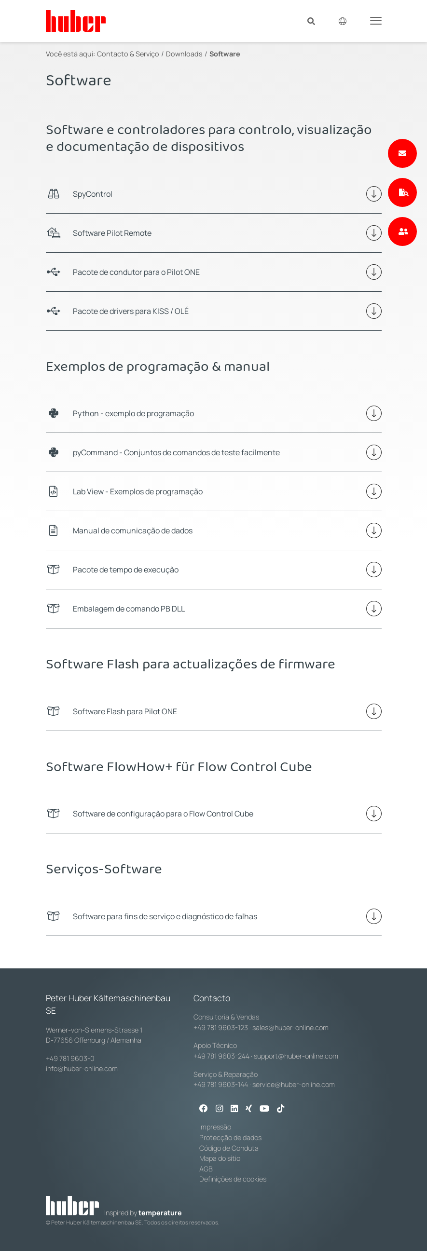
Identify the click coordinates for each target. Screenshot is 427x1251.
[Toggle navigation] (376, 20)
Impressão (215, 1126)
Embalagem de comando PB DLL (129, 608)
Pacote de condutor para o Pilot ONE (136, 272)
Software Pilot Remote (112, 233)
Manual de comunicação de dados (133, 530)
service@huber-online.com (293, 1084)
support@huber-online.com (296, 1056)
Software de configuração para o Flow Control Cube (163, 813)
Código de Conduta (229, 1148)
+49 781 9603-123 (220, 1027)
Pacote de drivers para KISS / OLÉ (131, 311)
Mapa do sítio (219, 1158)
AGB (206, 1168)
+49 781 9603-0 (70, 1058)
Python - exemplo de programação (133, 413)
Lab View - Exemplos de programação (138, 491)
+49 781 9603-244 (221, 1056)
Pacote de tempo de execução (126, 569)
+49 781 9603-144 (220, 1084)
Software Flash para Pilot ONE (125, 711)
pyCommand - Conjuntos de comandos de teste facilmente (176, 452)
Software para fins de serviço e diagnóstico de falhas (165, 916)
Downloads (184, 53)
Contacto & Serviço (128, 53)
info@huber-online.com (82, 1068)
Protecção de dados (230, 1137)
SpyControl (92, 194)
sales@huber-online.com (290, 1027)
